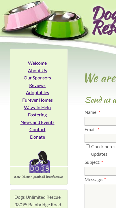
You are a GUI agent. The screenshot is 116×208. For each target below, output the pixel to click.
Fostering (37, 114)
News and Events (37, 122)
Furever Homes (37, 100)
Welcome (37, 63)
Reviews (37, 85)
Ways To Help (37, 107)
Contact (37, 129)
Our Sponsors (37, 77)
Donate (37, 137)
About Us (37, 70)
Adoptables (37, 92)
